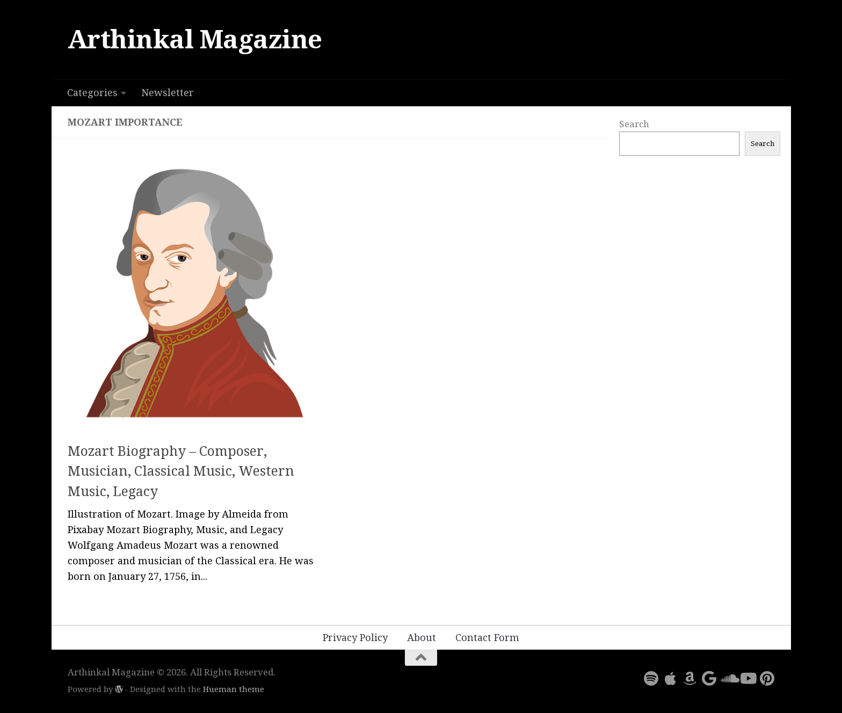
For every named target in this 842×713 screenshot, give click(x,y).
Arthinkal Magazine (195, 39)
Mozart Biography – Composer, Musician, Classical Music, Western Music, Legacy (181, 471)
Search (634, 124)
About (421, 637)
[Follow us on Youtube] (747, 678)
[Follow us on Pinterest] (766, 678)
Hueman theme (233, 689)
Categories (92, 92)
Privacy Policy (355, 637)
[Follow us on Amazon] (689, 678)
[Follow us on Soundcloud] (728, 678)
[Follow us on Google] (708, 678)
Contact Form (487, 637)
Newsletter (167, 92)
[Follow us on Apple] (670, 678)
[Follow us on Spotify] (650, 678)
